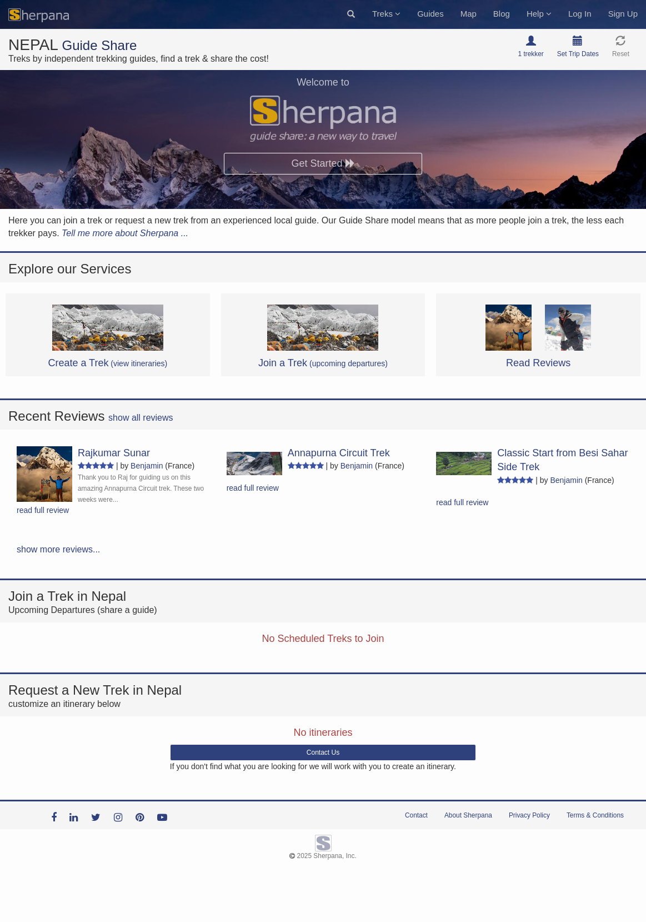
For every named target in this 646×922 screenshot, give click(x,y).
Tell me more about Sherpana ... (125, 233)
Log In (580, 13)
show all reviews (140, 417)
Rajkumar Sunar (114, 452)
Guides (430, 13)
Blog (501, 13)
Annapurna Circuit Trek (339, 452)
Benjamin (147, 465)
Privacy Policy (529, 815)
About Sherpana (468, 815)
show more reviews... (58, 549)
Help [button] (539, 13)
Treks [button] (386, 13)
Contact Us (323, 752)
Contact (416, 815)
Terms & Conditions (595, 815)
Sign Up (623, 13)
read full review (43, 510)
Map (468, 13)
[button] (351, 14)
